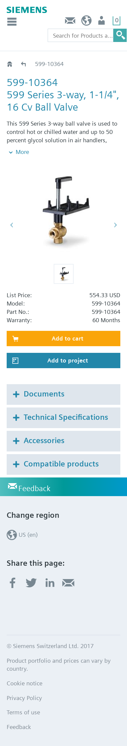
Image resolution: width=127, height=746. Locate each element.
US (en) (28, 534)
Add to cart (67, 338)
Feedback (34, 488)
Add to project (67, 360)
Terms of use (23, 712)
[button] (64, 274)
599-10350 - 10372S (23, 63)
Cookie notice (24, 683)
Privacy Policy (24, 697)
